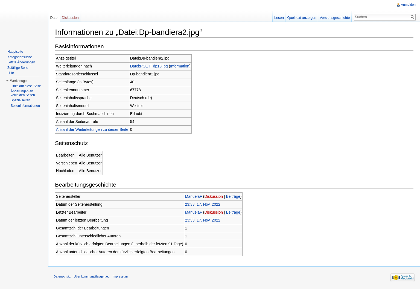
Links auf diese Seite (26, 86)
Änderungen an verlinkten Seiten (23, 93)
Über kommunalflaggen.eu (91, 276)
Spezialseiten (20, 100)
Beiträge (233, 196)
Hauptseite (15, 52)
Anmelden (408, 5)
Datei (54, 18)
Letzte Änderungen (21, 62)
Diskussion (213, 196)
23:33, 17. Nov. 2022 (202, 204)
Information (179, 66)
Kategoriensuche (19, 57)
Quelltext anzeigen (301, 18)
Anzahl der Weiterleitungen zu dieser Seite (92, 129)
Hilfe (10, 73)
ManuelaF (193, 196)
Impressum (120, 276)
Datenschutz (62, 276)
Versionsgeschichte (335, 18)
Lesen (279, 18)
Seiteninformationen (25, 106)
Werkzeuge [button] (18, 81)
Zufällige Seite (17, 68)
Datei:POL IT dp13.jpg (149, 66)
